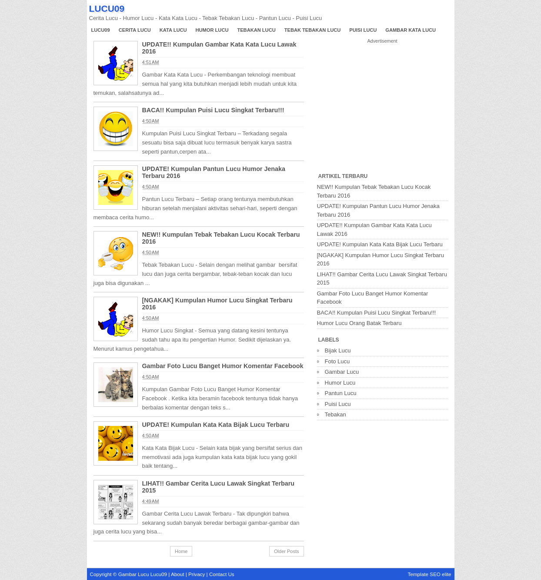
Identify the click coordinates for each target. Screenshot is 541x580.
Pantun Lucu (341, 393)
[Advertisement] (382, 108)
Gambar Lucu (342, 372)
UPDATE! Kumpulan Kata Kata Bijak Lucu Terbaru (216, 424)
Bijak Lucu (338, 350)
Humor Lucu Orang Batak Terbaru (359, 323)
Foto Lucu (337, 361)
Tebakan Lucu (256, 30)
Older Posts (286, 551)
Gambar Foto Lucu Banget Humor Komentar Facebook (223, 365)
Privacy (196, 574)
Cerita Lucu (135, 30)
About (177, 574)
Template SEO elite (429, 574)
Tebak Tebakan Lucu (312, 30)
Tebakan (335, 414)
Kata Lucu (173, 30)
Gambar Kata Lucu (410, 30)
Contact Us (221, 574)
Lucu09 (100, 30)
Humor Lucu (212, 30)
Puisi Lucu (363, 30)
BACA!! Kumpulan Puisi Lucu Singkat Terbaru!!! (213, 110)
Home (181, 551)
